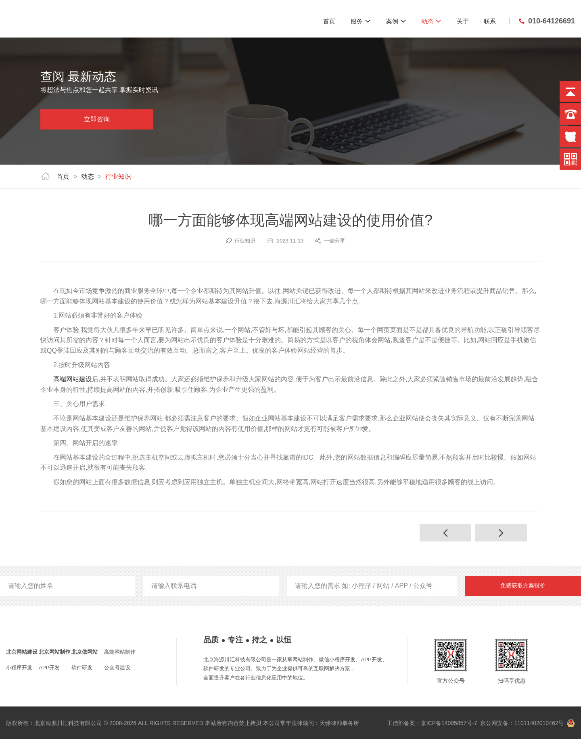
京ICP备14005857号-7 (449, 726)
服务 (361, 21)
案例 (396, 21)
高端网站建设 (72, 379)
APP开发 (49, 670)
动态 (431, 21)
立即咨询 (97, 119)
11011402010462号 (538, 726)
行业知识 (118, 176)
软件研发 (81, 670)
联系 (490, 21)
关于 (463, 21)
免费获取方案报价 (522, 588)
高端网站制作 (120, 655)
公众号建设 (117, 670)
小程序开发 (19, 670)
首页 (329, 21)
